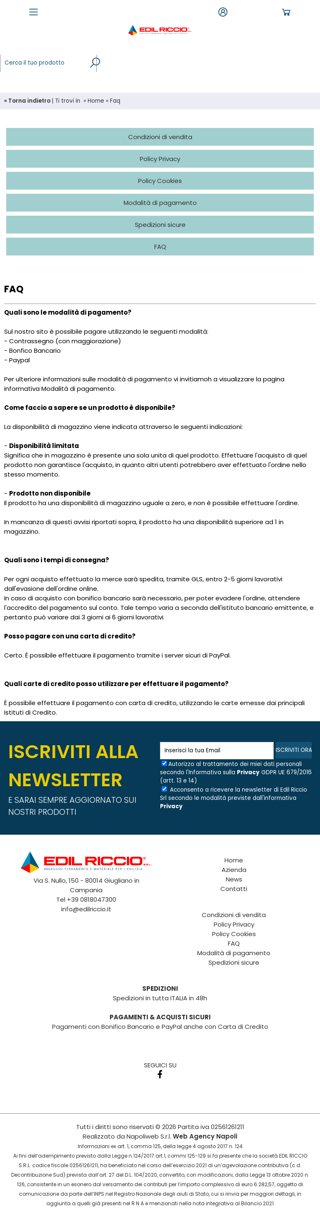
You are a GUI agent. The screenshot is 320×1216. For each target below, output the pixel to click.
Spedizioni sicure (233, 962)
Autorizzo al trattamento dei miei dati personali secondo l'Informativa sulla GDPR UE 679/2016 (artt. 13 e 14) (236, 772)
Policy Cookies (234, 933)
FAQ (234, 943)
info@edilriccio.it (86, 909)
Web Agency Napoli (205, 1136)
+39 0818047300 (91, 899)
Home (96, 101)
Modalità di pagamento (233, 953)
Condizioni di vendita (234, 914)
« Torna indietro (28, 101)
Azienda (234, 869)
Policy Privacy (234, 924)
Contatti (233, 888)
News (234, 879)
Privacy (248, 772)
